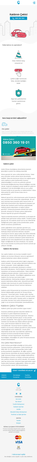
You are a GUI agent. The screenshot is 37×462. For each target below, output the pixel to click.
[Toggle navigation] (35, 2)
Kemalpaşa (16, 375)
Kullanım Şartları (18, 407)
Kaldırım (4, 377)
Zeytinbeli (28, 377)
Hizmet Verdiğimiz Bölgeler (24, 370)
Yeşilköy (27, 375)
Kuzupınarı (16, 377)
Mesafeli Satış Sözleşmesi (18, 412)
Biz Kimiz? (18, 401)
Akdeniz (3, 375)
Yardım (18, 420)
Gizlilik (18, 409)
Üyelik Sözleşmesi (18, 404)
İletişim (18, 423)
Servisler (18, 399)
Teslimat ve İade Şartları (18, 414)
